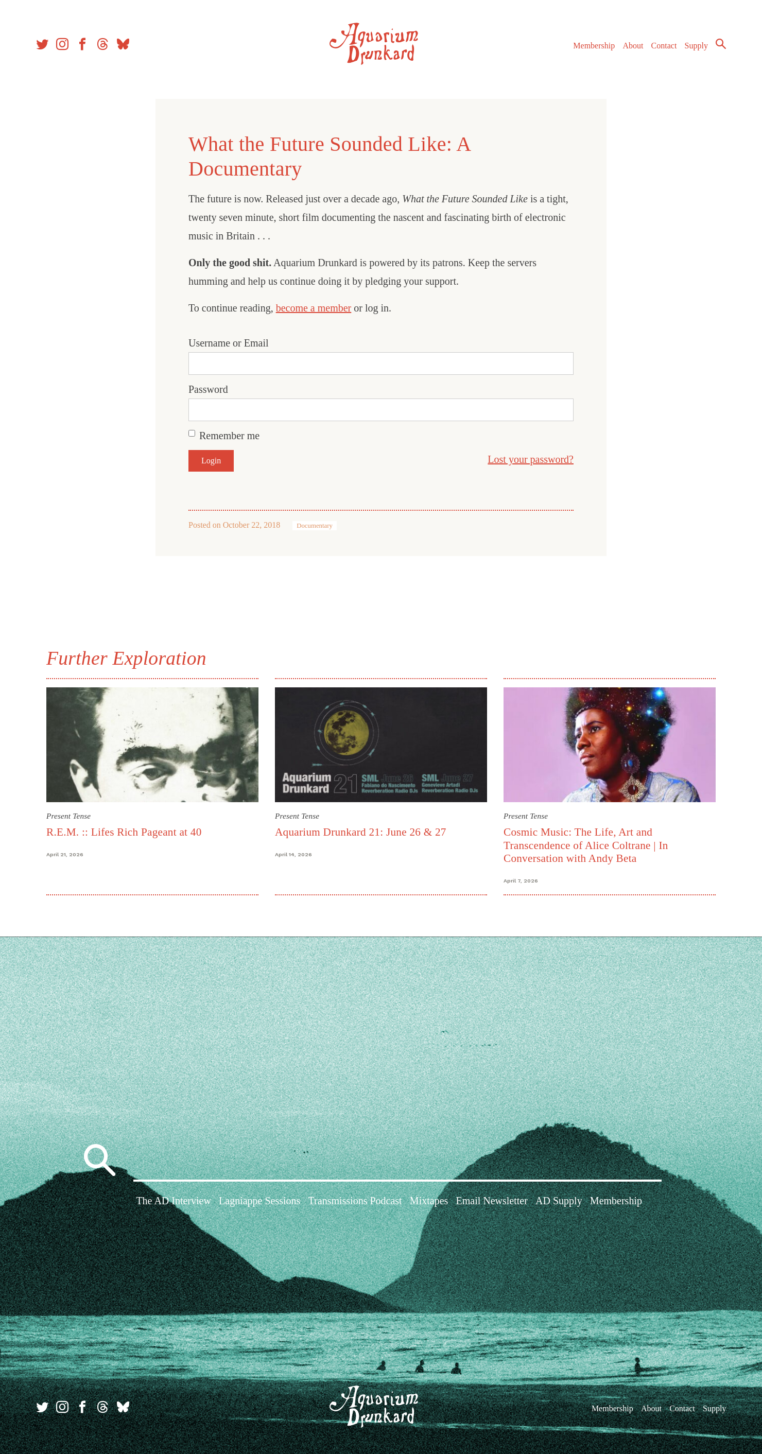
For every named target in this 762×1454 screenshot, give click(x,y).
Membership (594, 45)
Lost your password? (531, 459)
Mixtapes (429, 1200)
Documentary (315, 525)
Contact (664, 45)
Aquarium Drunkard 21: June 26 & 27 (360, 832)
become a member (314, 308)
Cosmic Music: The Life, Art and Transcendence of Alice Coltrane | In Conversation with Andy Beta (586, 845)
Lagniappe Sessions (259, 1200)
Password (208, 389)
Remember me (229, 435)
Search (721, 44)
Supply (696, 45)
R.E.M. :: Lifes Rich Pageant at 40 (124, 832)
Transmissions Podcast (355, 1200)
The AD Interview (173, 1200)
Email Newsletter (491, 1200)
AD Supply (558, 1200)
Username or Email (228, 343)
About (632, 45)
